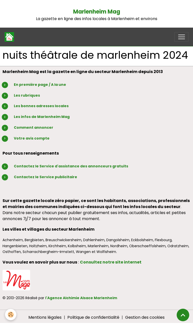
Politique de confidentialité (93, 317)
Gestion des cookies (145, 317)
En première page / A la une (40, 84)
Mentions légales (45, 317)
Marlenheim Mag (96, 12)
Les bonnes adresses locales (41, 105)
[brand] (10, 37)
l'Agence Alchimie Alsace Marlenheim (81, 297)
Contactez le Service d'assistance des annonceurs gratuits (71, 166)
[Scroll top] (183, 315)
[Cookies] (10, 314)
